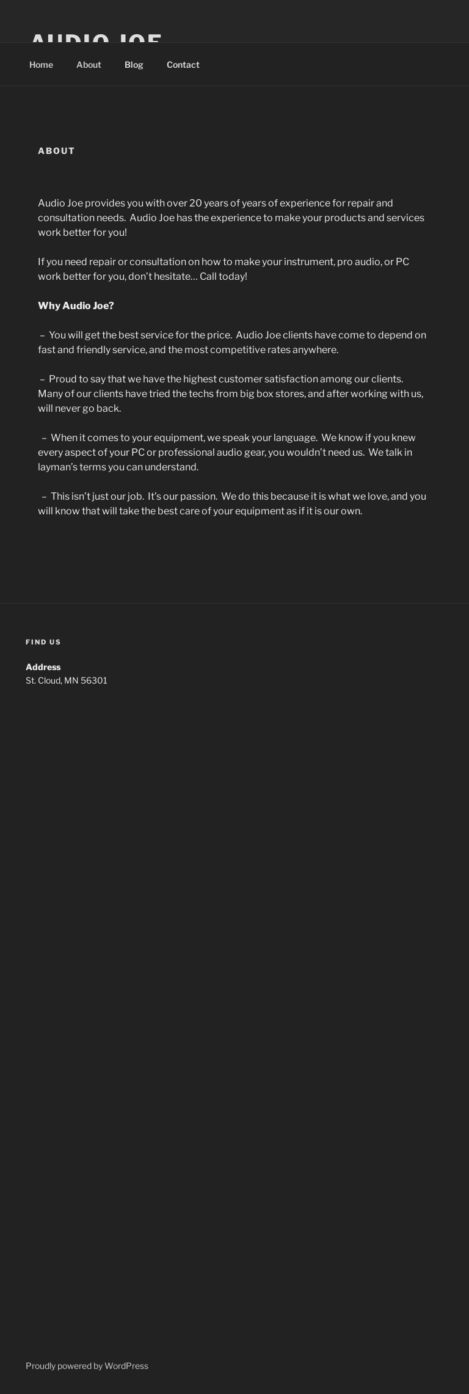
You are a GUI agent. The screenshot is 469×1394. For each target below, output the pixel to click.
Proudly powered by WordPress (87, 1365)
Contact (183, 64)
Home (41, 64)
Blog (134, 64)
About (88, 64)
